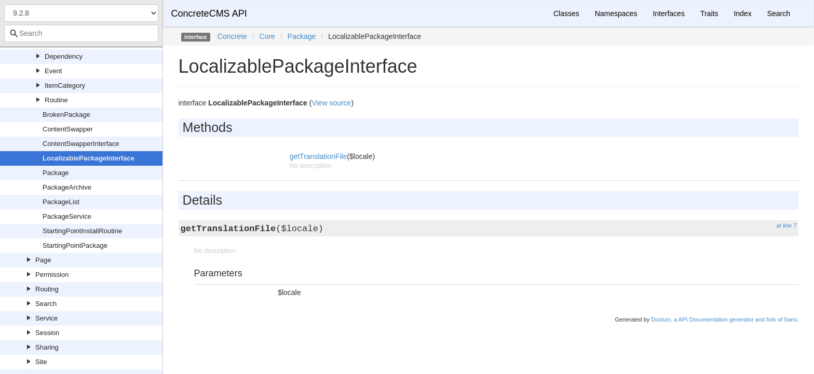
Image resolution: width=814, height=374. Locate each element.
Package (56, 173)
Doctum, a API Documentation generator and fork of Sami (724, 319)
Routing (47, 289)
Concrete (232, 36)
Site (41, 362)
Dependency (64, 56)
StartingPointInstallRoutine (82, 231)
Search (46, 304)
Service (46, 318)
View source (331, 103)
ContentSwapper (68, 129)
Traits (709, 13)
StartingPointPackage (75, 245)
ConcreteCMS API (209, 13)
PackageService (67, 216)
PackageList (61, 202)
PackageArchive (67, 187)
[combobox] (81, 33)
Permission (52, 274)
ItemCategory (65, 85)
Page (43, 260)
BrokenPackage (66, 114)
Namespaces (616, 13)
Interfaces (668, 13)
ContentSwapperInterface (81, 144)
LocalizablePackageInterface (88, 158)
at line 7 (786, 225)
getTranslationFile (318, 156)
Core (267, 36)
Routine (56, 100)
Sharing (47, 347)
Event (53, 71)
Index (742, 13)
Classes (566, 13)
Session (47, 333)
